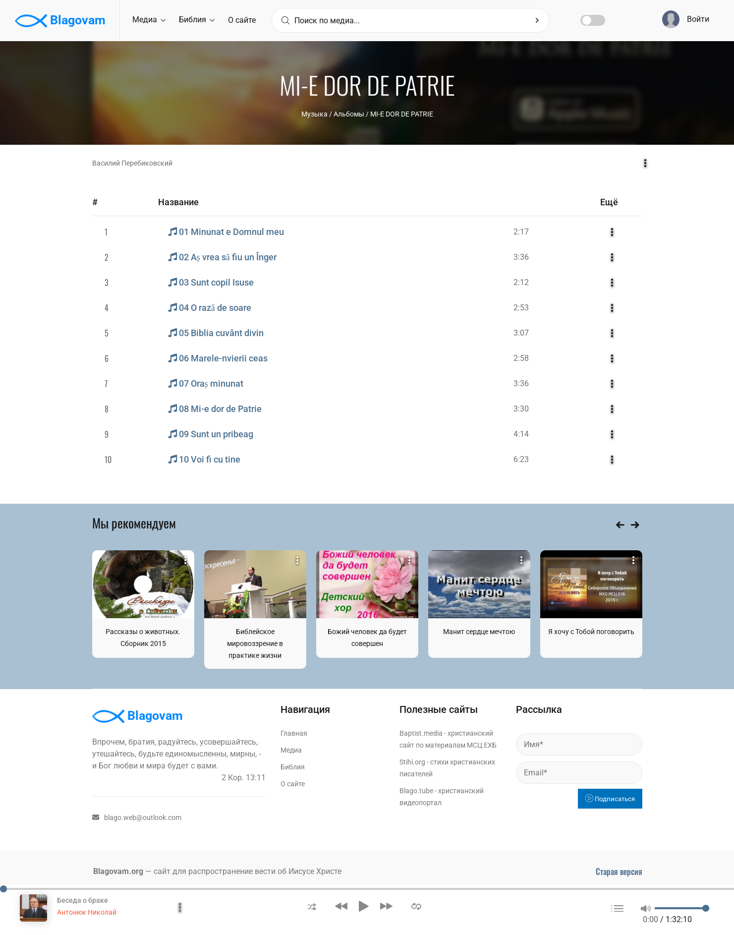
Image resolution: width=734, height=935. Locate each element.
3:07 (521, 333)
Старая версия (619, 871)
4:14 (521, 434)
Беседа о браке (82, 900)
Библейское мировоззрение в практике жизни (255, 643)
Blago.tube (416, 791)
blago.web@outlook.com (136, 817)
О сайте (242, 20)
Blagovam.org (118, 871)
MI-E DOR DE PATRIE (401, 114)
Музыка (314, 114)
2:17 (521, 231)
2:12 (521, 282)
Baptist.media (421, 733)
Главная (294, 733)
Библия (197, 19)
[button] (312, 906)
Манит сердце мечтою (479, 632)
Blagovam (60, 21)
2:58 (521, 358)
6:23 (521, 459)
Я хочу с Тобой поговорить (591, 632)
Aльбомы (349, 114)
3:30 (521, 408)
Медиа (149, 19)
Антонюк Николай (86, 912)
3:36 (521, 257)
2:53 (521, 307)
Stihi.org (412, 762)
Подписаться (610, 799)
